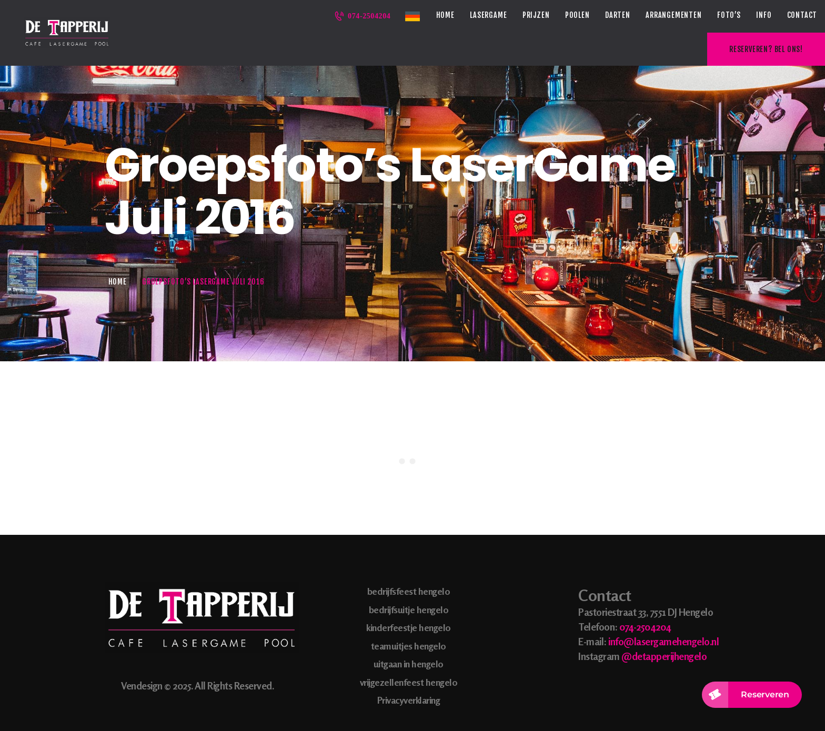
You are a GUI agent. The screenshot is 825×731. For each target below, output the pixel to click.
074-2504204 (645, 593)
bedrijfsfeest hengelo (408, 558)
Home (117, 248)
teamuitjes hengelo (408, 612)
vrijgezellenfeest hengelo (409, 649)
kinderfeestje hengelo (408, 595)
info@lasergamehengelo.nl (663, 608)
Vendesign (142, 653)
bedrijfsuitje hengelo (409, 576)
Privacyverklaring (408, 667)
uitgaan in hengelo (409, 631)
